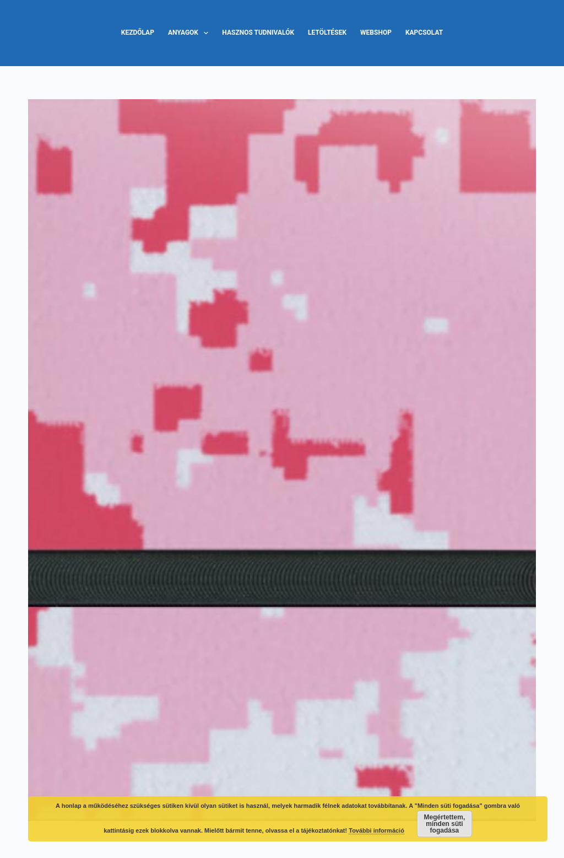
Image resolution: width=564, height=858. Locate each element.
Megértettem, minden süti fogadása (444, 823)
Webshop (376, 32)
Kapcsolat (424, 32)
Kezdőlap (137, 32)
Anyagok (190, 33)
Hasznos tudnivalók (258, 32)
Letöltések (327, 32)
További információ (376, 830)
